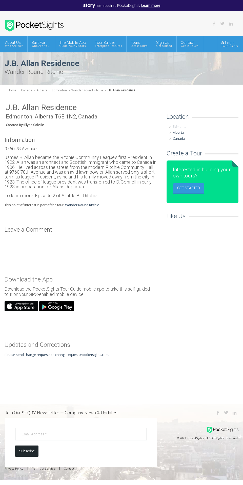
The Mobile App (72, 44)
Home (12, 90)
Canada (26, 90)
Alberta (42, 90)
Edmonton (59, 90)
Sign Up (164, 44)
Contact (189, 44)
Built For (41, 44)
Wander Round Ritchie (87, 90)
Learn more (150, 5)
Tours (139, 44)
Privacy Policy (14, 468)
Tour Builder (108, 44)
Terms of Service (43, 468)
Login (229, 44)
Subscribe (27, 451)
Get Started (188, 188)
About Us (14, 44)
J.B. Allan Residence (121, 90)
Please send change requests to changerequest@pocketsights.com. (57, 354)
